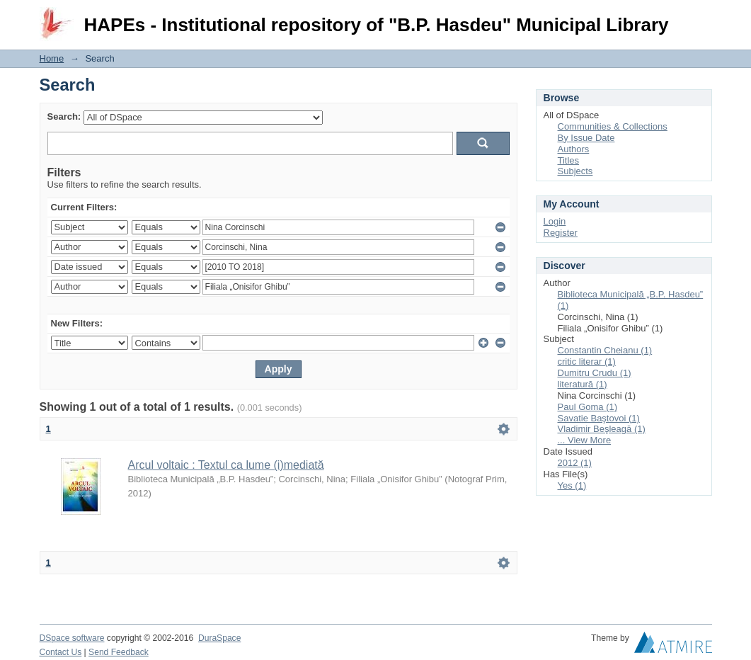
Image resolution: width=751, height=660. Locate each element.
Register (561, 232)
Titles (569, 160)
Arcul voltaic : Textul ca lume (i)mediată (226, 465)
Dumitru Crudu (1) (594, 373)
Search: (64, 116)
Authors (574, 149)
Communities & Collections (612, 126)
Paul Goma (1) (588, 407)
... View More (585, 440)
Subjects (575, 171)
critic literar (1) (587, 361)
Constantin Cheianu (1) (605, 350)
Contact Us (61, 652)
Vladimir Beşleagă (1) (602, 428)
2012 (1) (575, 462)
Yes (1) (572, 485)
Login (700, 17)
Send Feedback (118, 652)
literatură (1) (582, 384)
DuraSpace (219, 638)
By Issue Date (586, 137)
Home (52, 58)
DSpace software (72, 638)
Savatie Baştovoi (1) (599, 418)
